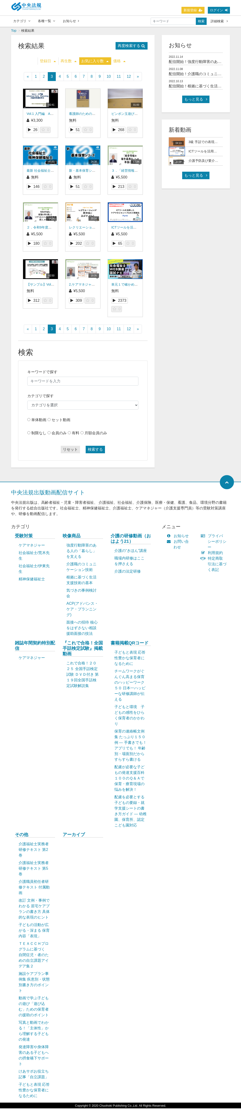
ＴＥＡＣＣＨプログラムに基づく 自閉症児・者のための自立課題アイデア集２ (34, 955)
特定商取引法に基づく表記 (214, 564)
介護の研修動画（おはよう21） (131, 539)
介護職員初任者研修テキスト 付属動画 (34, 888)
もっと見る (195, 100)
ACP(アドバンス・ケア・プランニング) (82, 609)
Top (13, 31)
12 (129, 77)
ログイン (219, 10)
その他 (21, 835)
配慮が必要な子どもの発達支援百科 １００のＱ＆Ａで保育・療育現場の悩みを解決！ (131, 779)
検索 (201, 21)
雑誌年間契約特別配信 (35, 646)
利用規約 (213, 553)
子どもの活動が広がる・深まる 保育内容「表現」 (34, 931)
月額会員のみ (95, 434)
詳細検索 (219, 21)
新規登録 (193, 10)
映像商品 (71, 536)
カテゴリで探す (40, 397)
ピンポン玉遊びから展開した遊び (136, 114)
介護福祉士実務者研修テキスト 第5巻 (34, 869)
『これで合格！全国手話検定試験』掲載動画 (83, 649)
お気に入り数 (94, 62)
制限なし (38, 434)
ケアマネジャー (32, 546)
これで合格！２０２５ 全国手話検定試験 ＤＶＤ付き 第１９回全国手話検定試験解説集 (82, 675)
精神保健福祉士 (32, 580)
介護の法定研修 (127, 572)
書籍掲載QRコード (130, 643)
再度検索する (131, 46)
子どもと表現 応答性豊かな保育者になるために (129, 658)
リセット (70, 450)
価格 (119, 62)
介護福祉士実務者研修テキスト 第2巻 (34, 850)
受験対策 (24, 536)
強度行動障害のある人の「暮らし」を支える (81, 551)
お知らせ (71, 21)
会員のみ (59, 434)
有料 (75, 434)
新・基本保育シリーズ (85, 171)
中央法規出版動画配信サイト (48, 493)
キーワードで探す (42, 373)
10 (109, 77)
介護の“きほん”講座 (130, 551)
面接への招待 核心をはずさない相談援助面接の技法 (81, 628)
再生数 (68, 62)
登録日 (48, 62)
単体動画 (38, 421)
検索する (95, 450)
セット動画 (61, 421)
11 (119, 77)
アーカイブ (74, 835)
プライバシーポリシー (214, 542)
